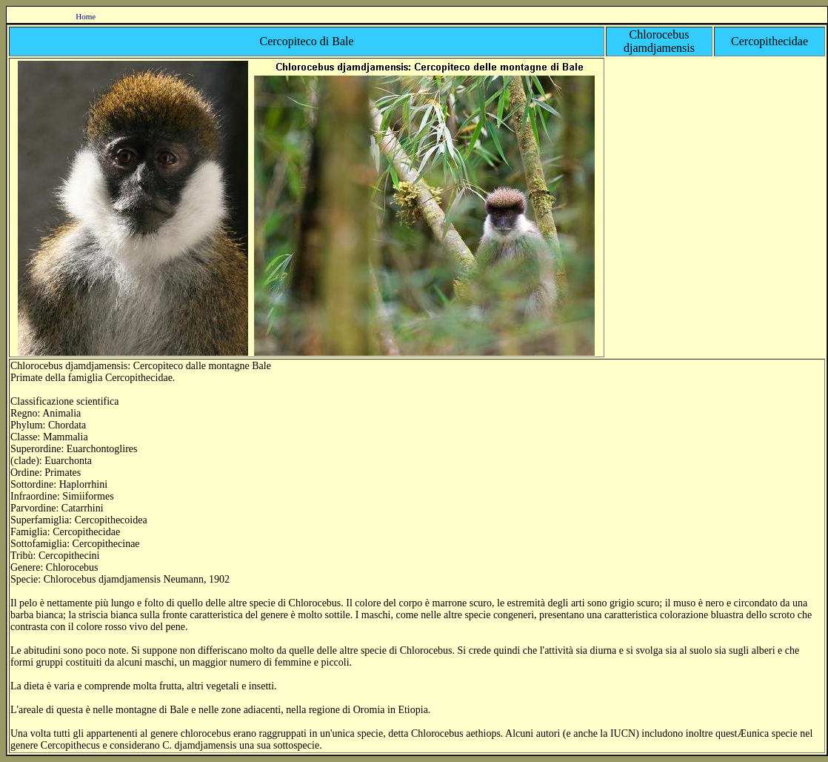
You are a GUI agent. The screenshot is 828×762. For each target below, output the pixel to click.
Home (86, 16)
